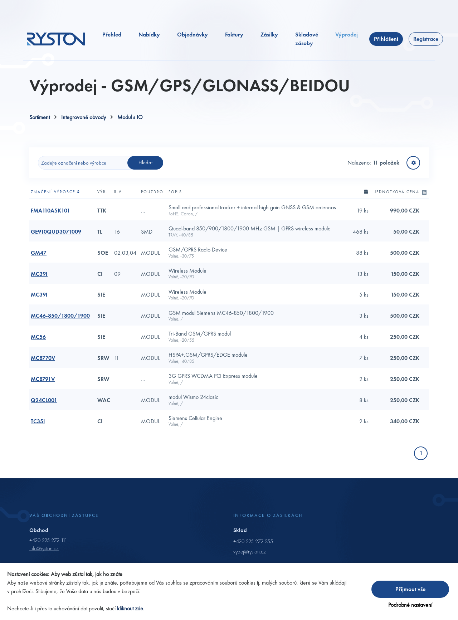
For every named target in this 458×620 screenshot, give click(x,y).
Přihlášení (386, 39)
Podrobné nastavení (410, 605)
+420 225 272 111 (48, 540)
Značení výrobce (55, 191)
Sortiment (39, 117)
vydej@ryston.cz (249, 551)
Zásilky (269, 34)
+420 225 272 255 (253, 541)
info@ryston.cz (44, 548)
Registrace (425, 39)
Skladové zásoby (306, 39)
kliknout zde (130, 608)
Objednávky (192, 34)
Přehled (111, 34)
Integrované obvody (83, 117)
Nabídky (149, 34)
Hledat (145, 162)
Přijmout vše (410, 589)
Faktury (234, 34)
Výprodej (346, 34)
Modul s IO (130, 117)
